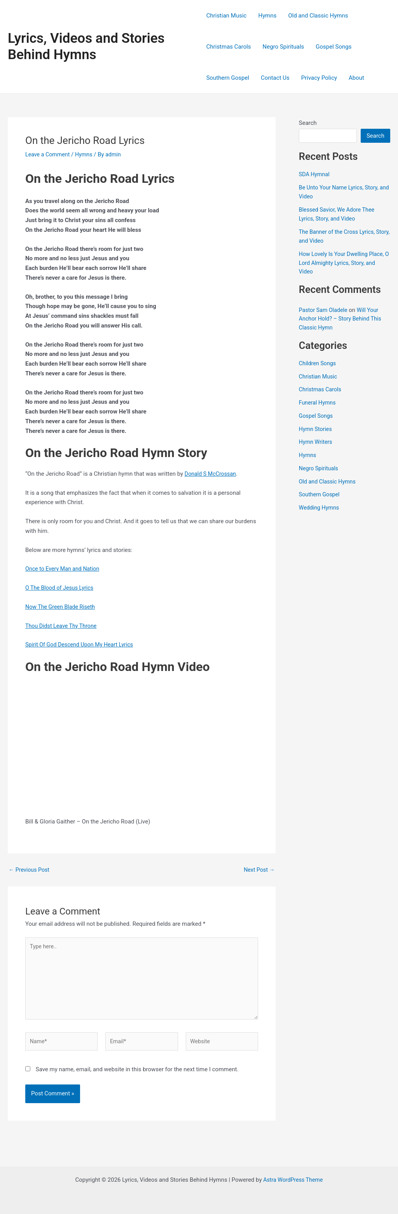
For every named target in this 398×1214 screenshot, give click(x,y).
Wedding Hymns (320, 507)
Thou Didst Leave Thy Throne (62, 625)
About (356, 77)
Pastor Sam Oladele (324, 310)
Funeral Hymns (318, 402)
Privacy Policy (319, 77)
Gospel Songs (333, 46)
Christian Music (226, 15)
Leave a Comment (48, 154)
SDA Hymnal (315, 174)
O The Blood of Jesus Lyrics (61, 587)
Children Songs (318, 363)
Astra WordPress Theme (293, 1179)
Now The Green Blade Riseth (62, 606)
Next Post (258, 870)
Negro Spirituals (283, 46)
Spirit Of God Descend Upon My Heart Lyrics (82, 644)
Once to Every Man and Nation (64, 568)
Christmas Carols (228, 46)
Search (308, 122)
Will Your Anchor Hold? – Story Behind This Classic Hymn (342, 319)
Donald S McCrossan (212, 473)
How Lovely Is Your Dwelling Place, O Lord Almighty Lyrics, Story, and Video (344, 263)
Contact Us (275, 77)
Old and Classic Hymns (318, 15)
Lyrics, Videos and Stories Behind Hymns (86, 46)
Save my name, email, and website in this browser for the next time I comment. (137, 1074)
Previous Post (30, 870)
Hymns (267, 15)
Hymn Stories (316, 429)
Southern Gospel (227, 77)
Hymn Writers (316, 441)
